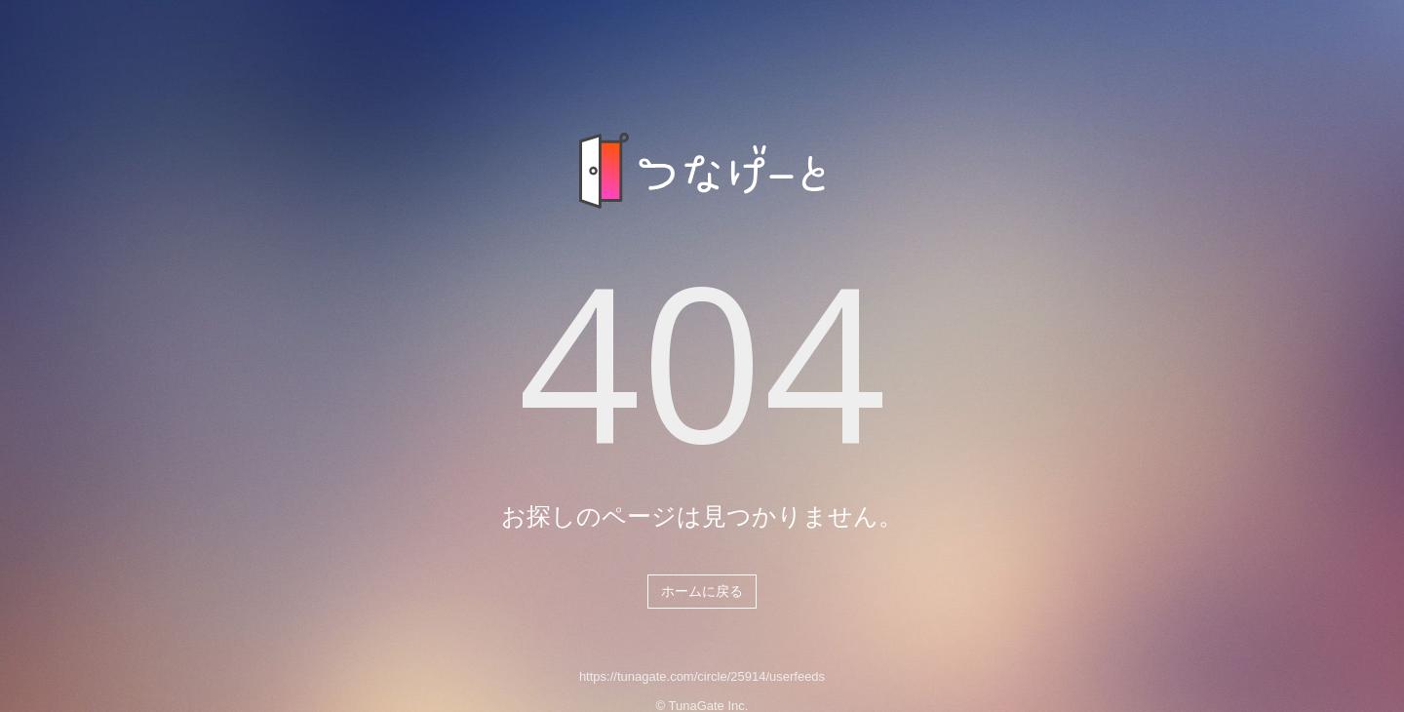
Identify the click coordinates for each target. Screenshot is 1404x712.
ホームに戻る (702, 591)
